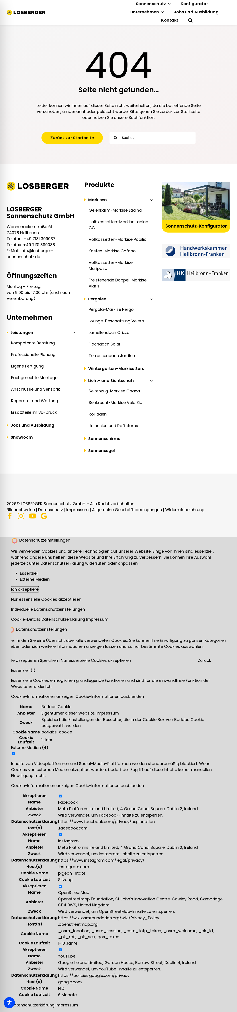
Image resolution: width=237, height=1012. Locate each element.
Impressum (77, 509)
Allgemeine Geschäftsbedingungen (127, 509)
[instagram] (21, 516)
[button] (190, 20)
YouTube (66, 956)
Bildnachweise (21, 509)
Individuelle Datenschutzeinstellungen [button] (48, 609)
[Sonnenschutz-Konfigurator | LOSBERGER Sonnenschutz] (196, 183)
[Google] (44, 516)
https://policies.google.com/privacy (93, 975)
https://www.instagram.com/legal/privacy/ (101, 860)
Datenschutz (50, 509)
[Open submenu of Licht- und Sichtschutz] (150, 380)
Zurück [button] (204, 660)
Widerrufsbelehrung (184, 509)
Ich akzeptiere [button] (25, 589)
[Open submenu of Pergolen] (150, 299)
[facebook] (10, 516)
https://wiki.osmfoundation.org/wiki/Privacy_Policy (108, 918)
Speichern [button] (50, 660)
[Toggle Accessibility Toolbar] (9, 1003)
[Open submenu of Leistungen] (73, 332)
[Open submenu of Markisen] (150, 200)
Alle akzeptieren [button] (24, 660)
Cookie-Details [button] (26, 619)
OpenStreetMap (73, 892)
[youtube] (32, 516)
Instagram (68, 841)
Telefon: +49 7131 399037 (31, 238)
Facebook (68, 802)
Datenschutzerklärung (63, 619)
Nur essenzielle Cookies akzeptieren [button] (46, 599)
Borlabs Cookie (56, 706)
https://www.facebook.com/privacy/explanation (106, 821)
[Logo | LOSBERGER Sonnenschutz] (26, 11)
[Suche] (116, 138)
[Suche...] (153, 138)
